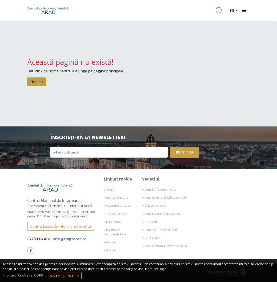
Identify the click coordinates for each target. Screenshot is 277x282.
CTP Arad (150, 222)
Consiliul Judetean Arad (160, 189)
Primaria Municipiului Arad (162, 214)
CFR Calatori (152, 238)
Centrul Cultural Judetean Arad (165, 197)
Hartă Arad (113, 222)
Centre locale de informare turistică (60, 226)
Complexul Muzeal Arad (160, 230)
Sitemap (111, 250)
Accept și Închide (65, 276)
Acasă (110, 189)
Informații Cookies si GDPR (23, 275)
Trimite (184, 152)
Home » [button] (36, 81)
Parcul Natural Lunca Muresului (165, 246)
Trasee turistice (116, 214)
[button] (233, 10)
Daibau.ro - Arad (155, 205)
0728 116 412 (39, 238)
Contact (111, 242)
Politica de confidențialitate (115, 232)
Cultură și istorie (117, 197)
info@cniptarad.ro (69, 238)
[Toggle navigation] (244, 10)
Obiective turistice (118, 205)
